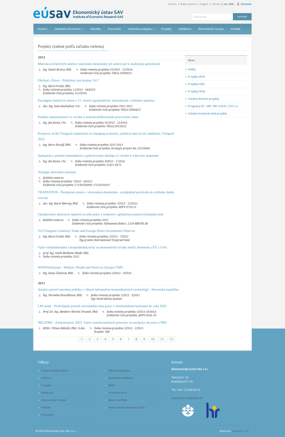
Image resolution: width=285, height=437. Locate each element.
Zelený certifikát (117, 400)
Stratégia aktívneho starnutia (57, 172)
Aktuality (95, 29)
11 (162, 339)
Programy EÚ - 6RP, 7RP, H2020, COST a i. (213, 106)
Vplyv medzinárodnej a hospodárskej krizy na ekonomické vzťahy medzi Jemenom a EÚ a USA (102, 247)
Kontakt (235, 29)
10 (152, 339)
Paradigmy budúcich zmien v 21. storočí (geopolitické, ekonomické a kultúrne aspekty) (96, 100)
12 (171, 339)
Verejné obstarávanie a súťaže (126, 407)
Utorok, (223, 4)
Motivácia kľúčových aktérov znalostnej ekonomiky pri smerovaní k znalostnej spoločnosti (99, 64)
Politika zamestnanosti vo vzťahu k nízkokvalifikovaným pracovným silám (88, 117)
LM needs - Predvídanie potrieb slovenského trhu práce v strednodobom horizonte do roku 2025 (102, 306)
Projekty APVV (196, 76)
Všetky (192, 69)
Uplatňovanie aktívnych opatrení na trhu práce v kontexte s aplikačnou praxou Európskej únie (100, 214)
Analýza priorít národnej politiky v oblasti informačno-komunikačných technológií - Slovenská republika (108, 289)
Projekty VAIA (196, 84)
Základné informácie (68, 29)
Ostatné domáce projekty (203, 98)
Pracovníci (114, 29)
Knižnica (46, 378)
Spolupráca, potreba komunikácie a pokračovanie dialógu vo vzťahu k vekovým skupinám (98, 155)
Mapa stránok (188, 4)
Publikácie (185, 29)
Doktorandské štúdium (55, 370)
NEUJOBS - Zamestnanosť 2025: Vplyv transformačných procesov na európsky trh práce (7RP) (102, 322)
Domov (172, 4)
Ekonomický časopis (211, 29)
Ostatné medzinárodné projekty (207, 113)
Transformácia (117, 392)
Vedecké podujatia (141, 29)
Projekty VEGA (196, 91)
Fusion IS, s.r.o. (240, 431)
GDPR (111, 385)
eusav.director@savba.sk (186, 398)
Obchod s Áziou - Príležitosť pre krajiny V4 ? (68, 80)
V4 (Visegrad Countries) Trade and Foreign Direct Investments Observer (86, 231)
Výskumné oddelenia (120, 378)
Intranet (246, 4)
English (204, 4)
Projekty (166, 29)
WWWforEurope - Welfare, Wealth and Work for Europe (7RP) (80, 267)
